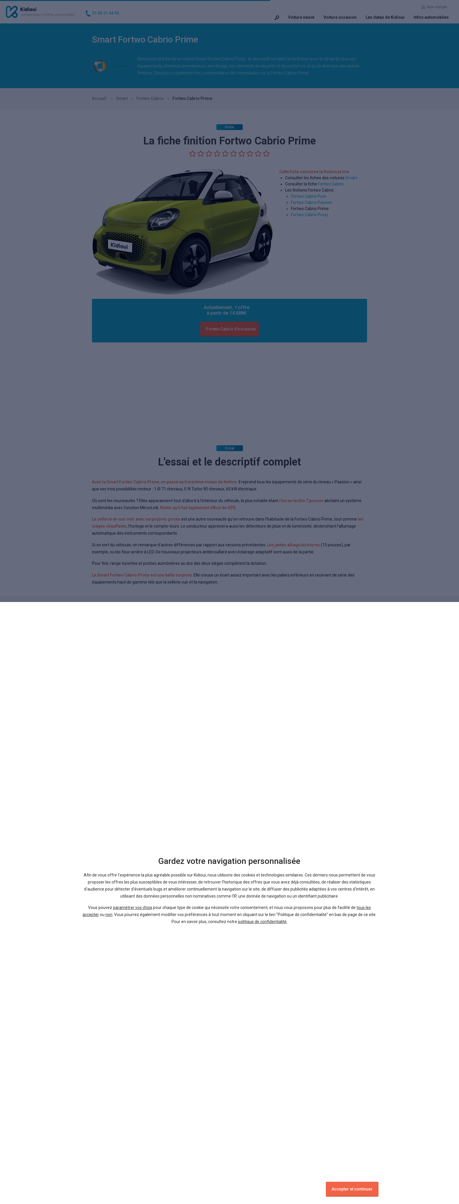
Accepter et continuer (352, 1189)
